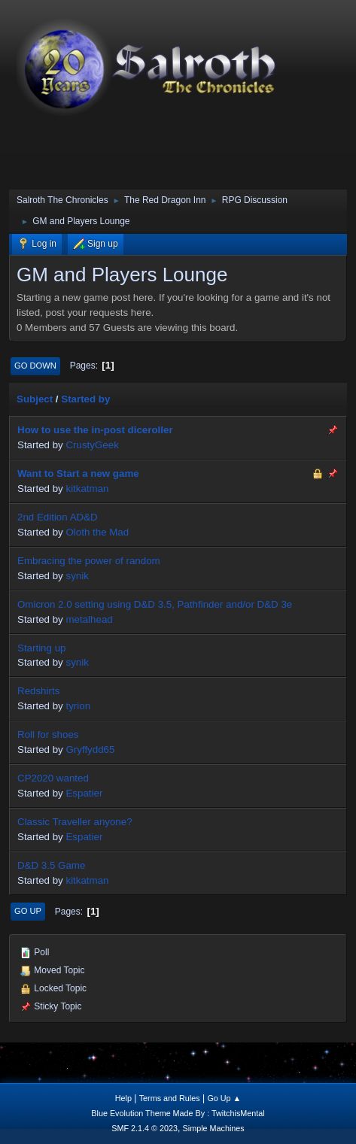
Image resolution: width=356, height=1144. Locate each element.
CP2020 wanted (53, 778)
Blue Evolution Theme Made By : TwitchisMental (177, 1113)
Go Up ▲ (224, 1098)
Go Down (35, 365)
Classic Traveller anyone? (74, 821)
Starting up (41, 648)
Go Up (27, 910)
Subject (35, 399)
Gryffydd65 (89, 749)
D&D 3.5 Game (51, 865)
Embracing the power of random (88, 560)
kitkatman (86, 488)
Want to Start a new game (78, 473)
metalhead (88, 619)
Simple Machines (214, 1128)
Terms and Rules (169, 1098)
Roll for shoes (48, 734)
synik (76, 575)
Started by (85, 399)
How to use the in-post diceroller (95, 429)
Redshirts (38, 690)
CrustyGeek (91, 445)
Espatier (83, 793)
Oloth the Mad (97, 532)
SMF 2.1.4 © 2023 (144, 1128)
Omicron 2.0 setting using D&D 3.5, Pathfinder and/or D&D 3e (154, 604)
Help (123, 1098)
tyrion (77, 706)
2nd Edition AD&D (57, 517)
